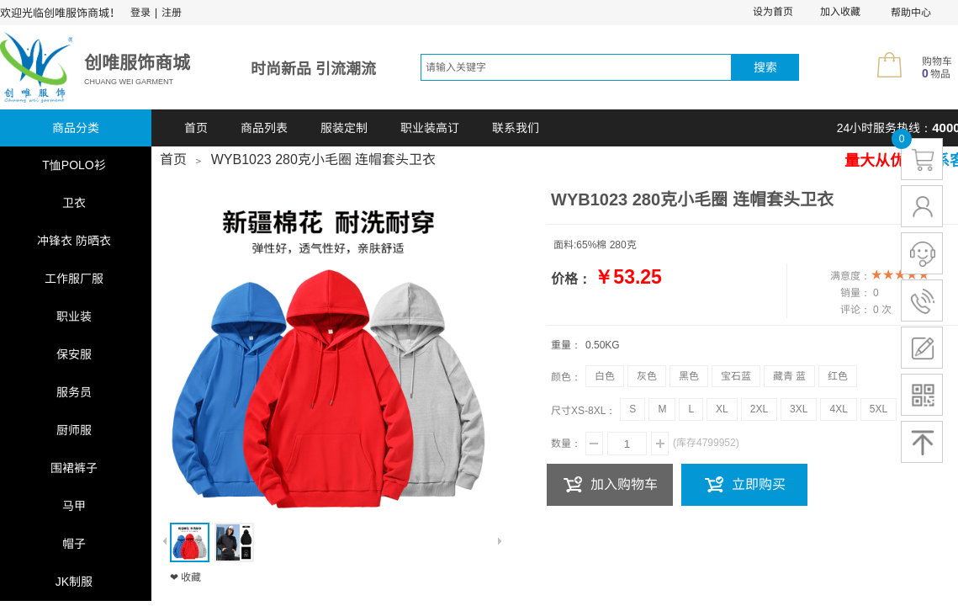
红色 (838, 376)
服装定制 (344, 128)
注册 (171, 13)
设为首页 (773, 12)
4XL (838, 409)
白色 (605, 376)
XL (722, 409)
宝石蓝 (736, 376)
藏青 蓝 (789, 376)
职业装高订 (429, 128)
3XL (798, 409)
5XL (878, 409)
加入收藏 (840, 12)
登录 (140, 13)
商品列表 (264, 128)
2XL (759, 409)
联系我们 (515, 128)
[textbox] (576, 67)
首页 (196, 128)
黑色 (689, 376)
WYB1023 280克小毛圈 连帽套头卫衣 (324, 159)
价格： (571, 279)
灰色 (647, 376)
